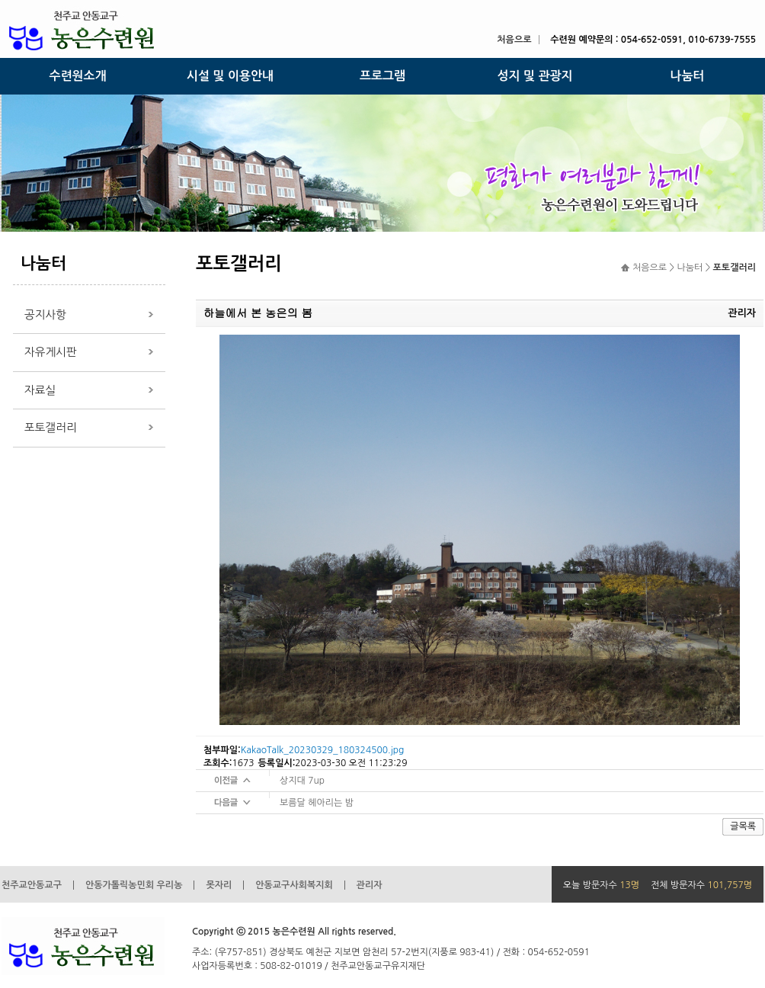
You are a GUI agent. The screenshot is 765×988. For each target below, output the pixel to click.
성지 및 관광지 (534, 76)
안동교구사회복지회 (294, 885)
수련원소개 (77, 76)
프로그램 (382, 76)
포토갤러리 (50, 427)
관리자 (369, 885)
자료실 (40, 390)
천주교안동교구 (32, 885)
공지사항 (45, 314)
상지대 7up (302, 780)
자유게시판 (50, 352)
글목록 (743, 826)
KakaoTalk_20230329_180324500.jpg (323, 750)
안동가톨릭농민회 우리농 (133, 885)
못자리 (219, 885)
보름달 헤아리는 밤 (317, 802)
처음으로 (514, 39)
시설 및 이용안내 (230, 76)
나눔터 (687, 76)
